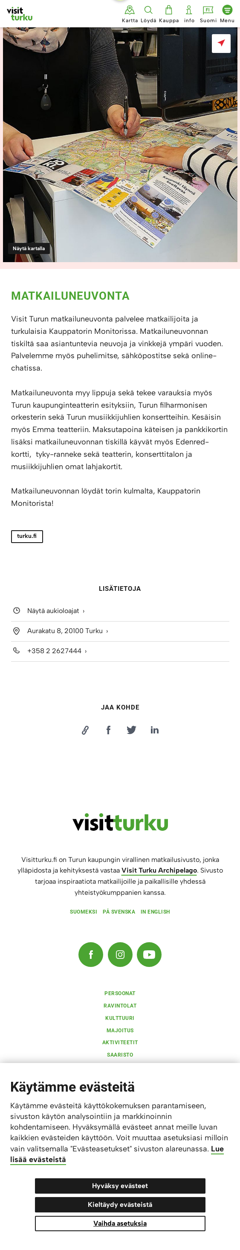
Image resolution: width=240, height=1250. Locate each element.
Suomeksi (83, 912)
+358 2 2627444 (54, 651)
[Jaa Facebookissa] (108, 730)
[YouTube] (149, 954)
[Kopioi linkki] (85, 730)
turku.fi (27, 536)
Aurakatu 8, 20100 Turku (65, 631)
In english (155, 912)
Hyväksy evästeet (120, 1186)
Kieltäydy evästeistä (120, 1204)
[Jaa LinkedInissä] (154, 730)
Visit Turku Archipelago (159, 870)
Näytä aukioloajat (53, 610)
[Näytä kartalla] (221, 43)
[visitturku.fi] (120, 828)
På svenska (119, 912)
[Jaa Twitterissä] (131, 730)
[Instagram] (120, 954)
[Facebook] (90, 954)
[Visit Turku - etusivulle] (19, 13)
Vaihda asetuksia (120, 1223)
